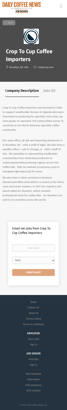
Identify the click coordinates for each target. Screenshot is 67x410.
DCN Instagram (33, 385)
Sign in (33, 344)
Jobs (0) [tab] (49, 91)
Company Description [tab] (22, 91)
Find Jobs (33, 359)
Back (10, 22)
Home (33, 302)
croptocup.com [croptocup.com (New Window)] (46, 67)
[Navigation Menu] (61, 6)
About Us (33, 313)
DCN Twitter (33, 379)
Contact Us (33, 307)
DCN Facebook (33, 373)
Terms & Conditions (33, 324)
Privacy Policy (33, 318)
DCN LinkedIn (33, 390)
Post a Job (33, 339)
